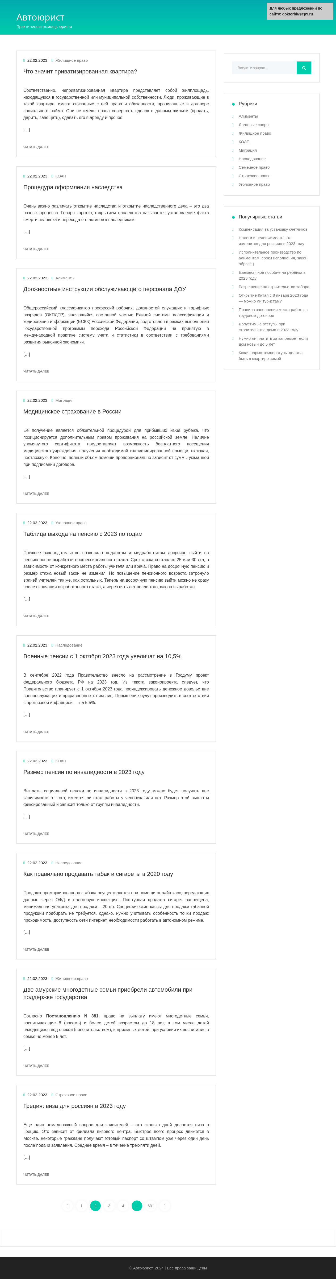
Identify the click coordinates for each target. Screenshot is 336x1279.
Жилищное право (72, 60)
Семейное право (254, 167)
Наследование (69, 645)
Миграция (65, 400)
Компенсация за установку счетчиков (273, 229)
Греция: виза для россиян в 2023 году (74, 1106)
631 (151, 1205)
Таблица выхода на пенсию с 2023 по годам (82, 534)
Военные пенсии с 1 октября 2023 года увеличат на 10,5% (102, 656)
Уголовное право (71, 522)
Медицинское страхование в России (72, 411)
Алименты (65, 278)
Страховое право (71, 1094)
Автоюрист (40, 17)
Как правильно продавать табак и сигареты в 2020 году (98, 874)
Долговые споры (254, 124)
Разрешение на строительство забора (274, 286)
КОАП (61, 176)
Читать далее (36, 147)
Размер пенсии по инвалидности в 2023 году (84, 772)
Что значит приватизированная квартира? (80, 71)
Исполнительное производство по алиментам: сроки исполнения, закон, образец (274, 258)
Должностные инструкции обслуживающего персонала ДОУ (104, 289)
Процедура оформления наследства (73, 187)
